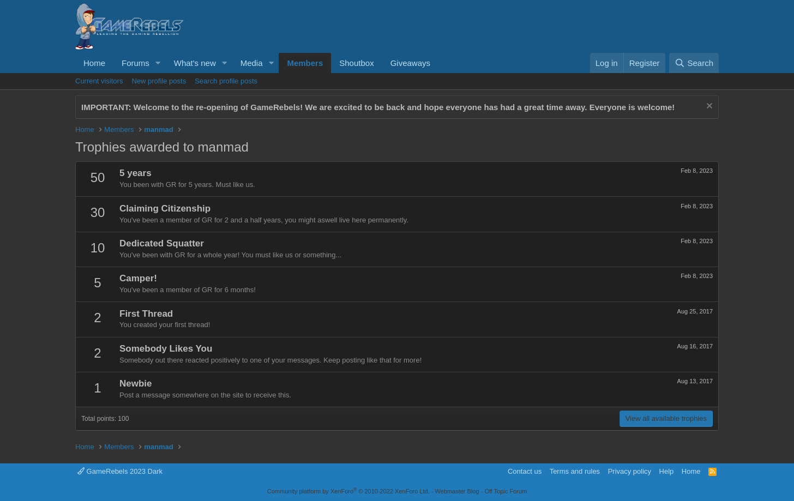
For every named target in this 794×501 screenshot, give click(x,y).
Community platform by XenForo (348, 491)
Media (251, 63)
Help (666, 471)
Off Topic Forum (505, 491)
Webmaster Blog (457, 491)
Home (94, 63)
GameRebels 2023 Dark (120, 471)
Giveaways (410, 63)
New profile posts (158, 81)
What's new (195, 63)
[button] (158, 63)
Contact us (525, 471)
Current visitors (99, 81)
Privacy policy (629, 471)
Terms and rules (575, 471)
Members (305, 63)
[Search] (694, 63)
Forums (135, 63)
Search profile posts (226, 81)
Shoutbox (356, 63)
